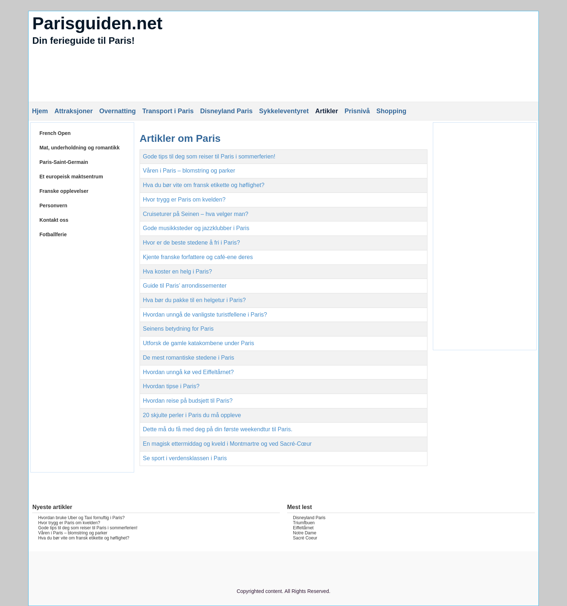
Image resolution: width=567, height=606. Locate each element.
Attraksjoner (73, 111)
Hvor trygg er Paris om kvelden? (184, 199)
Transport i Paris (167, 111)
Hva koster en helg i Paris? (177, 271)
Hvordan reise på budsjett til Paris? (188, 401)
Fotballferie (53, 234)
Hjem (40, 111)
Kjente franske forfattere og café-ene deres (198, 257)
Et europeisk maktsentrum (71, 176)
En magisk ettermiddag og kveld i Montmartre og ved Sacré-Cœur (227, 444)
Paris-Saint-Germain (63, 162)
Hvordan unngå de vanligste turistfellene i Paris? (205, 315)
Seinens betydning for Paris (178, 329)
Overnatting (117, 111)
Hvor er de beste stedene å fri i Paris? (191, 243)
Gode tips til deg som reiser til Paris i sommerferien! (209, 156)
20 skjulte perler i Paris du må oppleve (192, 415)
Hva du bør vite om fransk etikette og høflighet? (203, 185)
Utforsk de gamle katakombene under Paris (198, 343)
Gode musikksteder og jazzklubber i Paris (196, 228)
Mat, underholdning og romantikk (79, 148)
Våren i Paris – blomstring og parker (189, 171)
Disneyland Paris (226, 111)
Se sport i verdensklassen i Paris (185, 458)
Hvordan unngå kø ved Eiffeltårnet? (188, 372)
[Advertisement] (82, 358)
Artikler (326, 111)
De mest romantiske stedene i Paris (188, 358)
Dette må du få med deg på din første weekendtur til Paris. (218, 429)
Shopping (391, 111)
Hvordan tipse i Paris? (171, 386)
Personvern (53, 205)
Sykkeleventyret (284, 111)
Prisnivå (357, 111)
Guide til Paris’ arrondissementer (185, 286)
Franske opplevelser (63, 191)
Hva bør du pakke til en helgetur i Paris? (194, 300)
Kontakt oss (53, 220)
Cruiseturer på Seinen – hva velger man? (195, 214)
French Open (55, 133)
